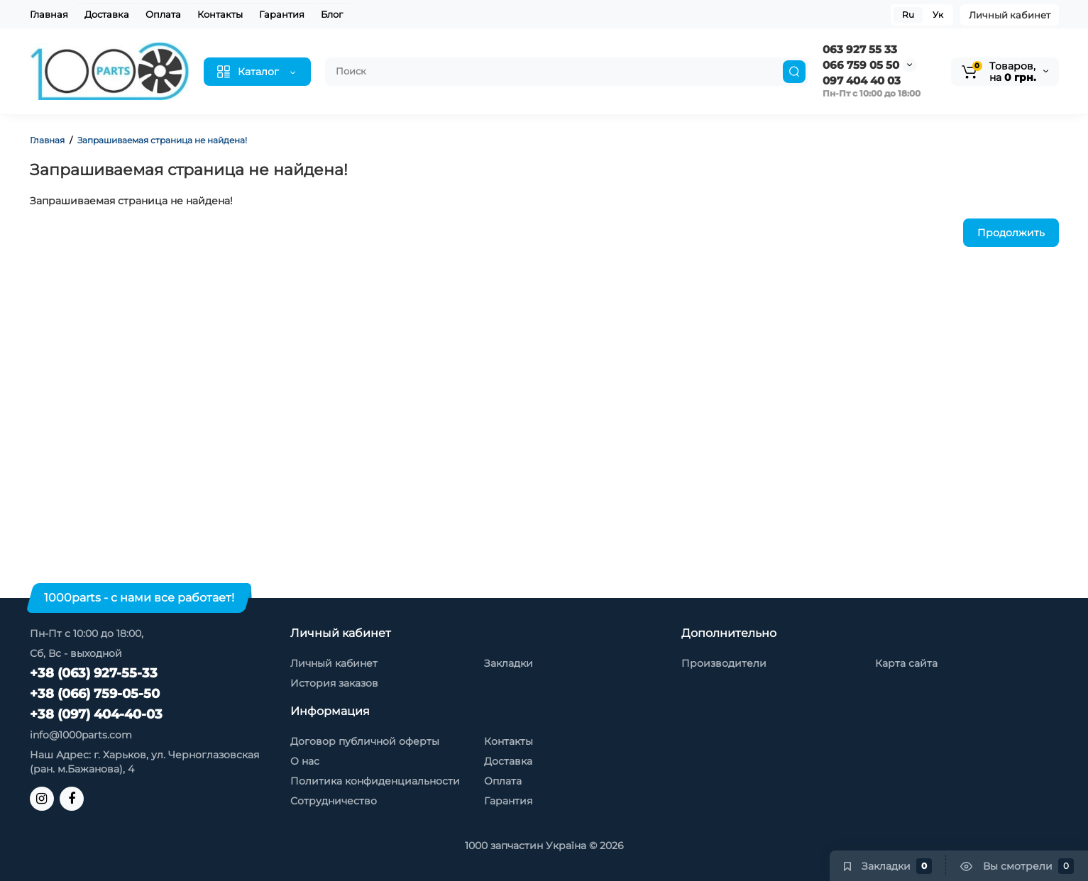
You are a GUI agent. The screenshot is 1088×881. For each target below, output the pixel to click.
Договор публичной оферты (364, 741)
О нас (304, 761)
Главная (49, 14)
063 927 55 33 (860, 49)
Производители (723, 663)
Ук (938, 14)
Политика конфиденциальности (375, 781)
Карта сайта (906, 663)
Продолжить (1011, 232)
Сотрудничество (333, 800)
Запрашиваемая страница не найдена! (162, 140)
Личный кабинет (1009, 15)
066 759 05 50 (861, 65)
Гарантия (281, 14)
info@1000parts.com (81, 734)
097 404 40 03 (862, 80)
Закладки (508, 663)
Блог (332, 14)
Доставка (106, 14)
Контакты (220, 14)
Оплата (163, 14)
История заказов (334, 683)
